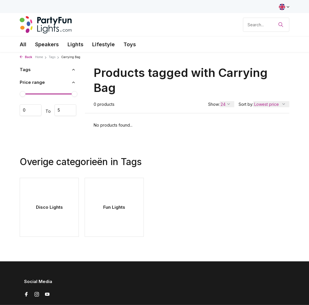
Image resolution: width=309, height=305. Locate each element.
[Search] (266, 25)
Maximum (65, 110)
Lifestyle (103, 44)
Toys (129, 44)
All (23, 44)
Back (26, 57)
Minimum (30, 110)
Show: (214, 104)
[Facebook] (26, 294)
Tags (54, 57)
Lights (75, 44)
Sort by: (246, 104)
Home (41, 57)
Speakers (47, 44)
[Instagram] (36, 294)
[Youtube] (47, 294)
